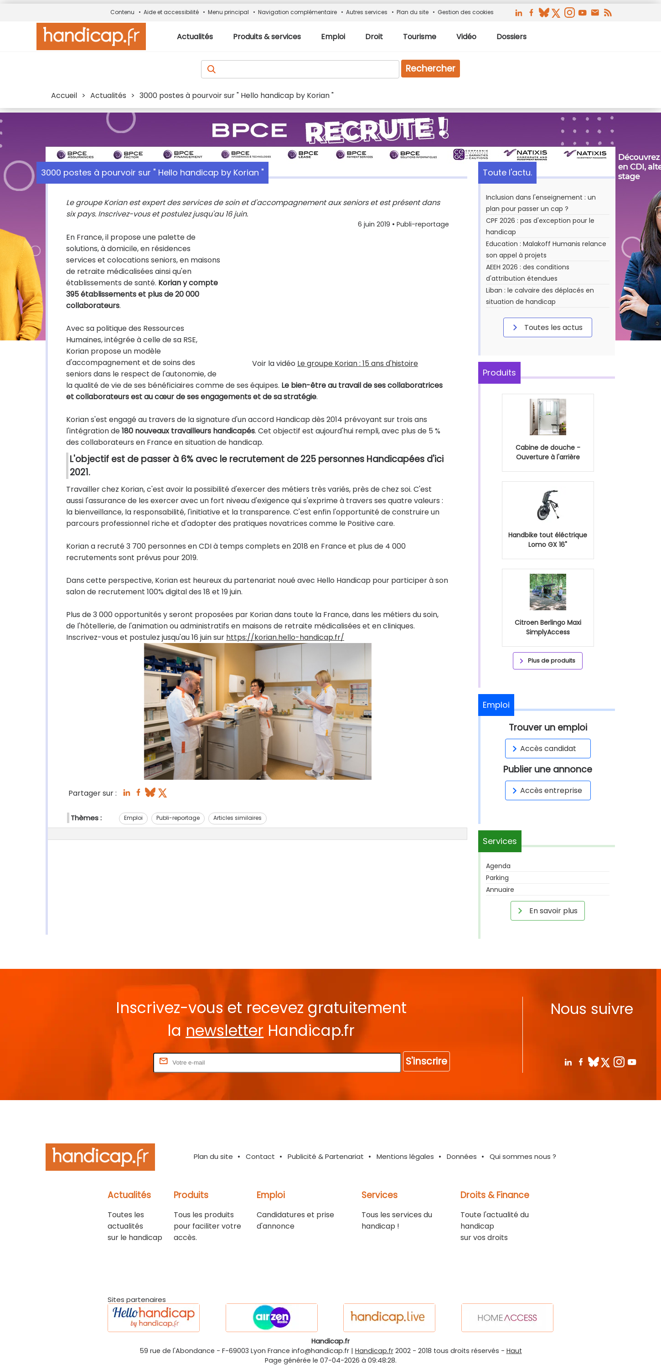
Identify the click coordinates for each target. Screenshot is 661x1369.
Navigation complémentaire (297, 12)
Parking (497, 877)
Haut (514, 1350)
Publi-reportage (178, 818)
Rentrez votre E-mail (115, 1062)
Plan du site (413, 12)
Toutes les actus (546, 327)
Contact (260, 1156)
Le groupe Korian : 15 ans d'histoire (357, 363)
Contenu (122, 12)
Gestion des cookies (466, 12)
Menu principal (228, 12)
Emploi (133, 818)
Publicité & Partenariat (326, 1156)
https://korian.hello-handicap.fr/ (285, 637)
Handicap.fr (374, 1350)
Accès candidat (542, 748)
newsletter (224, 1030)
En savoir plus (546, 910)
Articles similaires (237, 818)
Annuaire (500, 889)
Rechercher (430, 68)
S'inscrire (426, 1061)
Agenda (498, 865)
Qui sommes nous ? (523, 1156)
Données (462, 1156)
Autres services (366, 12)
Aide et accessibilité (171, 12)
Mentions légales (405, 1156)
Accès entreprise (545, 790)
